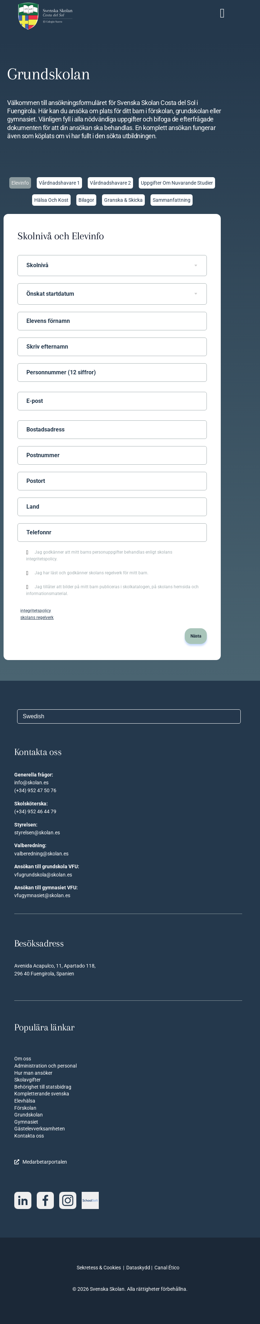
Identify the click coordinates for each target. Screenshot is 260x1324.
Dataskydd (138, 1267)
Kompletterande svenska (41, 1093)
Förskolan (25, 1108)
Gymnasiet (26, 1122)
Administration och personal (45, 1066)
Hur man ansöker (33, 1073)
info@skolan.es (31, 782)
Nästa (195, 636)
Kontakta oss (29, 1136)
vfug (19, 895)
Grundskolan (28, 1115)
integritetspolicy (35, 610)
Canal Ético (166, 1267)
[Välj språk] (129, 716)
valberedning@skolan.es (41, 853)
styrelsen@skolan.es (37, 832)
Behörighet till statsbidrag (42, 1087)
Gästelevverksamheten (39, 1128)
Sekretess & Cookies (99, 1267)
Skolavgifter (27, 1080)
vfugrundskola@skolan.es (43, 875)
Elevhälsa (24, 1101)
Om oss (22, 1058)
